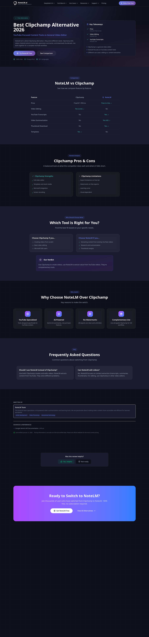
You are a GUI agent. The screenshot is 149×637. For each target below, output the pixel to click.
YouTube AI (62, 3)
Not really (83, 461)
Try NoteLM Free (24, 53)
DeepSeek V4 (49, 3)
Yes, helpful (66, 461)
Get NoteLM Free (61, 511)
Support (95, 3)
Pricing (104, 3)
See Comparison (46, 53)
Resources (84, 3)
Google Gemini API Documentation (29, 428)
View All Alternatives (86, 511)
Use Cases (73, 3)
